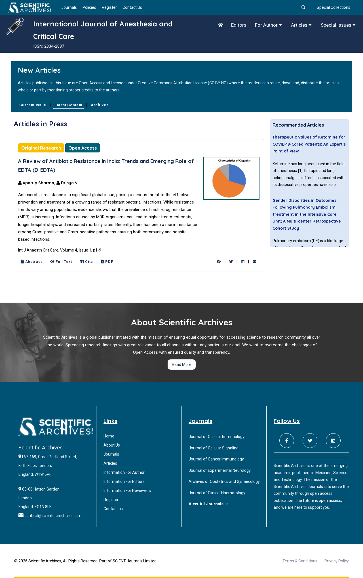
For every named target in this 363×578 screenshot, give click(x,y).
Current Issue (32, 105)
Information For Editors (124, 481)
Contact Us (132, 7)
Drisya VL (68, 182)
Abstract (31, 261)
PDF (107, 261)
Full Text (61, 261)
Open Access (82, 148)
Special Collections (333, 7)
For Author (268, 25)
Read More (181, 364)
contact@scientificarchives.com (52, 515)
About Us (112, 445)
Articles (301, 25)
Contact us (113, 508)
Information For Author (124, 472)
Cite (86, 261)
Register (109, 7)
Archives (99, 105)
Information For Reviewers (127, 490)
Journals (69, 7)
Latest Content (68, 105)
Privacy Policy (336, 561)
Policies (89, 7)
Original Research (41, 148)
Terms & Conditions (299, 561)
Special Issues (338, 25)
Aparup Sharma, (37, 182)
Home (109, 436)
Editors (238, 25)
